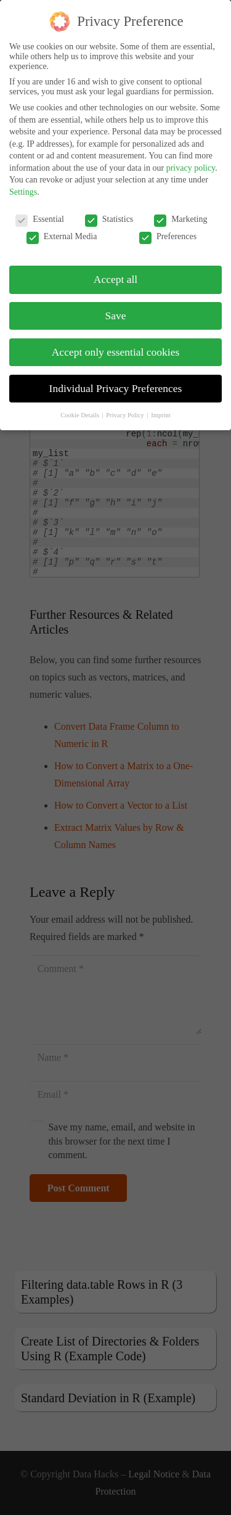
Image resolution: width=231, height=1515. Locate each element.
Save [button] (115, 305)
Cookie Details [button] (80, 404)
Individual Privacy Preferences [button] (115, 378)
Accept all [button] (115, 269)
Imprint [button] (161, 404)
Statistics (109, 209)
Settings (23, 181)
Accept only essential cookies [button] (116, 341)
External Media (61, 226)
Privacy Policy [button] (125, 404)
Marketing (180, 209)
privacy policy (191, 157)
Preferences (168, 226)
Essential (39, 209)
